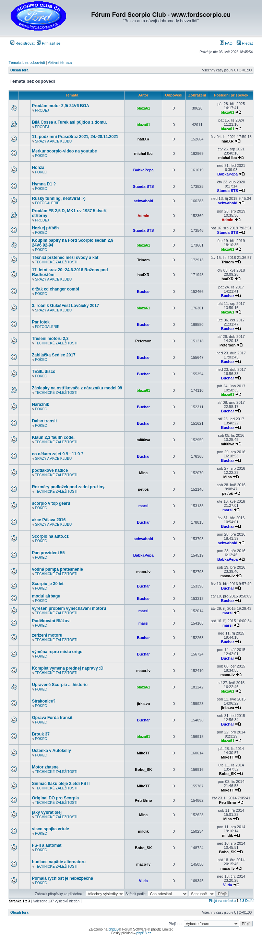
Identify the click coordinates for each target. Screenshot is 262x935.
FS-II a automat (46, 845)
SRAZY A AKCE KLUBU (53, 141)
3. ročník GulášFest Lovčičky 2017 (65, 305)
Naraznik (40, 404)
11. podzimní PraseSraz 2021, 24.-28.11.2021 (75, 136)
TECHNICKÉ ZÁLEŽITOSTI (56, 262)
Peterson (143, 341)
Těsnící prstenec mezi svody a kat (65, 257)
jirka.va (143, 704)
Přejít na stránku (222, 901)
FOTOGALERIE (47, 203)
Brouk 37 (40, 734)
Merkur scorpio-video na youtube (64, 151)
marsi (143, 506)
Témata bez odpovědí (27, 62)
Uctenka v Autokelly (51, 750)
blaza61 (143, 108)
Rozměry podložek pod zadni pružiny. (68, 486)
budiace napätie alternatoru (59, 861)
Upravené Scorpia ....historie (59, 684)
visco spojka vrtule (50, 828)
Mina (143, 473)
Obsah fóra (19, 70)
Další (249, 901)
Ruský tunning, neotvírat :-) (58, 198)
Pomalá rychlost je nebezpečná (62, 878)
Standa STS (143, 186)
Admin (143, 216)
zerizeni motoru (47, 635)
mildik (143, 831)
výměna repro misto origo (57, 651)
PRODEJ (42, 110)
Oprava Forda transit (52, 717)
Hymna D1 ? (44, 184)
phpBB (113, 929)
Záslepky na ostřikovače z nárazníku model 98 (77, 388)
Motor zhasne (45, 767)
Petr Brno (143, 800)
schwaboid (143, 201)
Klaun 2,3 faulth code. (53, 437)
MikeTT (143, 753)
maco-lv (143, 572)
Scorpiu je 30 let (47, 583)
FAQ (226, 43)
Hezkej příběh (45, 228)
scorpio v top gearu (51, 503)
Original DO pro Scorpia (55, 798)
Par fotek (40, 322)
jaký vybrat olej (47, 812)
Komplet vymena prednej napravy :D (67, 668)
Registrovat (22, 43)
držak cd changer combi (55, 289)
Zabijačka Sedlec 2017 (53, 355)
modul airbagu (46, 596)
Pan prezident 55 (48, 552)
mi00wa (143, 440)
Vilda (143, 881)
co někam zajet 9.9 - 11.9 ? (57, 454)
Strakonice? (44, 701)
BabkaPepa (143, 170)
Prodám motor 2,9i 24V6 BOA (60, 105)
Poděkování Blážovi (51, 620)
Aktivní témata (60, 62)
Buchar (143, 291)
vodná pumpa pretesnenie (57, 569)
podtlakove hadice (50, 470)
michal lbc (143, 153)
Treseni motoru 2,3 (50, 338)
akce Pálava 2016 (49, 519)
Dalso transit (44, 421)
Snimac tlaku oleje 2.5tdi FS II (61, 783)
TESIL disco (43, 371)
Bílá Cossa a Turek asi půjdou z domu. (69, 122)
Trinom (143, 260)
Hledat (245, 43)
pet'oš (143, 489)
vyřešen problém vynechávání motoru (69, 608)
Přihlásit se (48, 43)
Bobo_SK (143, 769)
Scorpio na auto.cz (50, 536)
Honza (38, 167)
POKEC (41, 156)
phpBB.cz (143, 933)
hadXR (144, 139)
